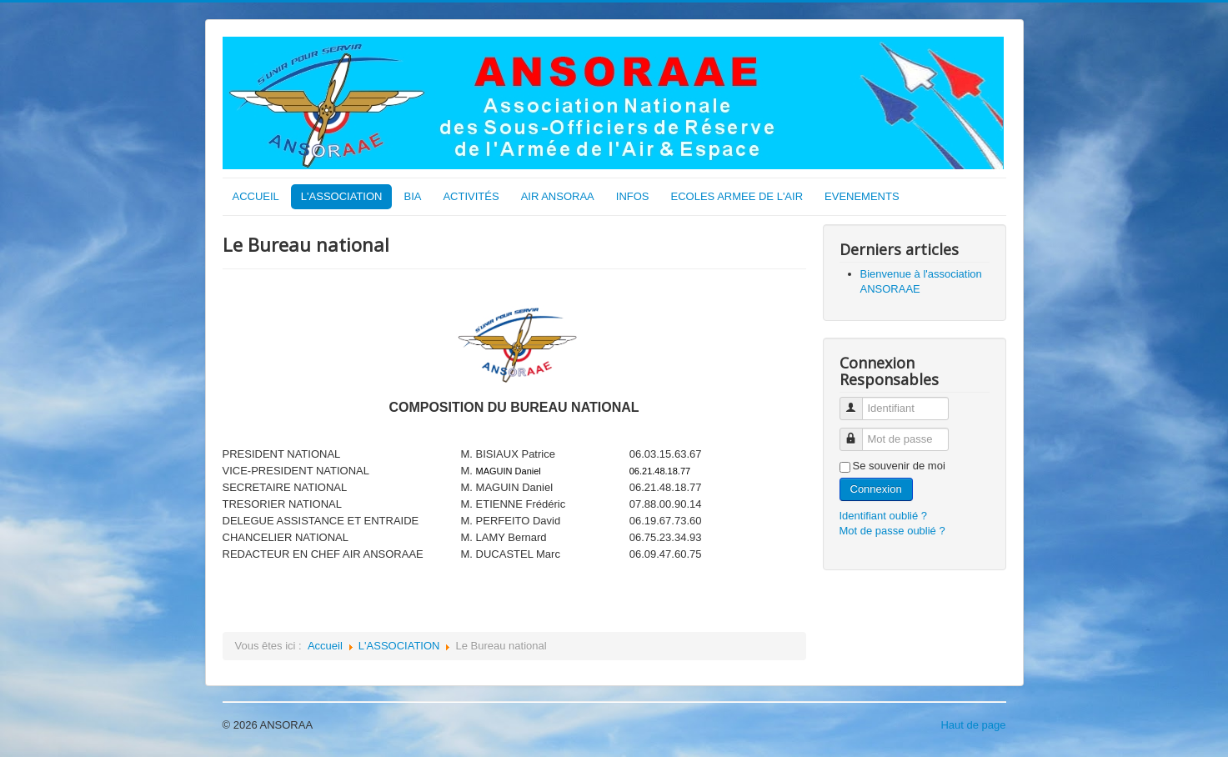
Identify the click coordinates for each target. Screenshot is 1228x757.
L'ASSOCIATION (342, 196)
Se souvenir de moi (899, 465)
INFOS (632, 196)
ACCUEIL (256, 196)
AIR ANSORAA (557, 196)
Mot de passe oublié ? (892, 530)
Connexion (876, 489)
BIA (412, 196)
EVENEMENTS (862, 196)
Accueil (325, 645)
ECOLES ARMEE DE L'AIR (737, 196)
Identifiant (857, 401)
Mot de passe (857, 432)
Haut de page (972, 725)
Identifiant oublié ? (884, 515)
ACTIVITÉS (471, 196)
